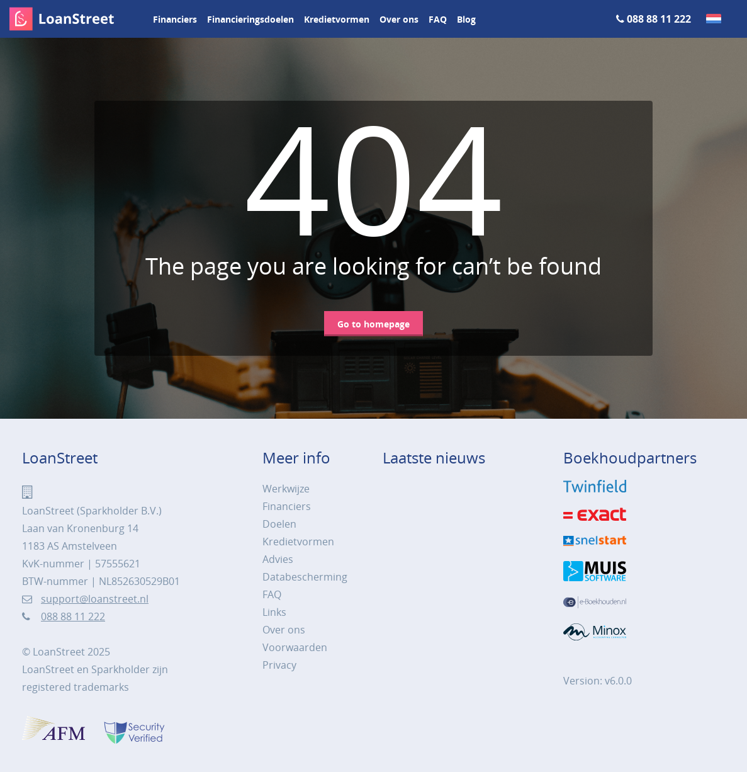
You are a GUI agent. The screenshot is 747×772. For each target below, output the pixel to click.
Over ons (398, 19)
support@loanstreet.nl (95, 599)
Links (274, 612)
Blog (466, 19)
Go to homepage (373, 324)
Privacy (279, 665)
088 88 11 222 (659, 19)
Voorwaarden (294, 647)
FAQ (438, 19)
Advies (277, 559)
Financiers (175, 19)
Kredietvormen (336, 19)
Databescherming (304, 577)
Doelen (279, 524)
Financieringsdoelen (250, 19)
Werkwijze (286, 489)
